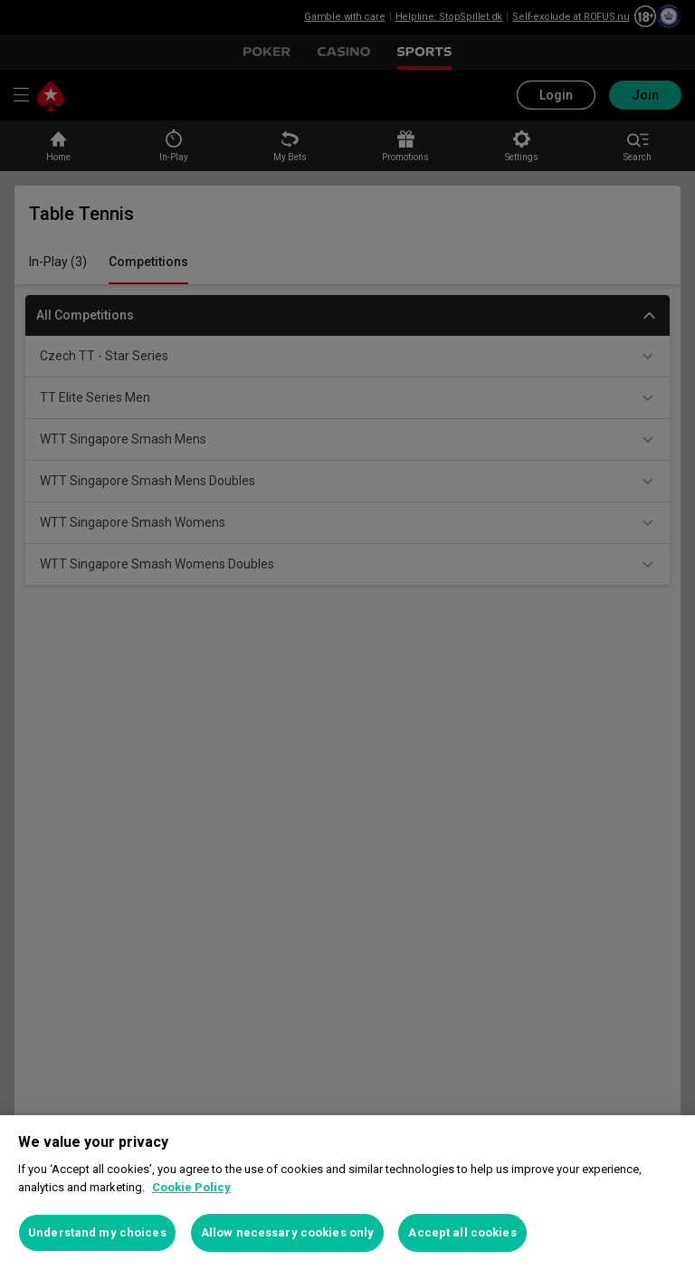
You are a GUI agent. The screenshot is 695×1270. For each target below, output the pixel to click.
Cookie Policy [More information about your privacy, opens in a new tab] (191, 1187)
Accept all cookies (462, 1232)
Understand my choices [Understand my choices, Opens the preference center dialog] (97, 1232)
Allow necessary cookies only (288, 1232)
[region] (347, 1192)
